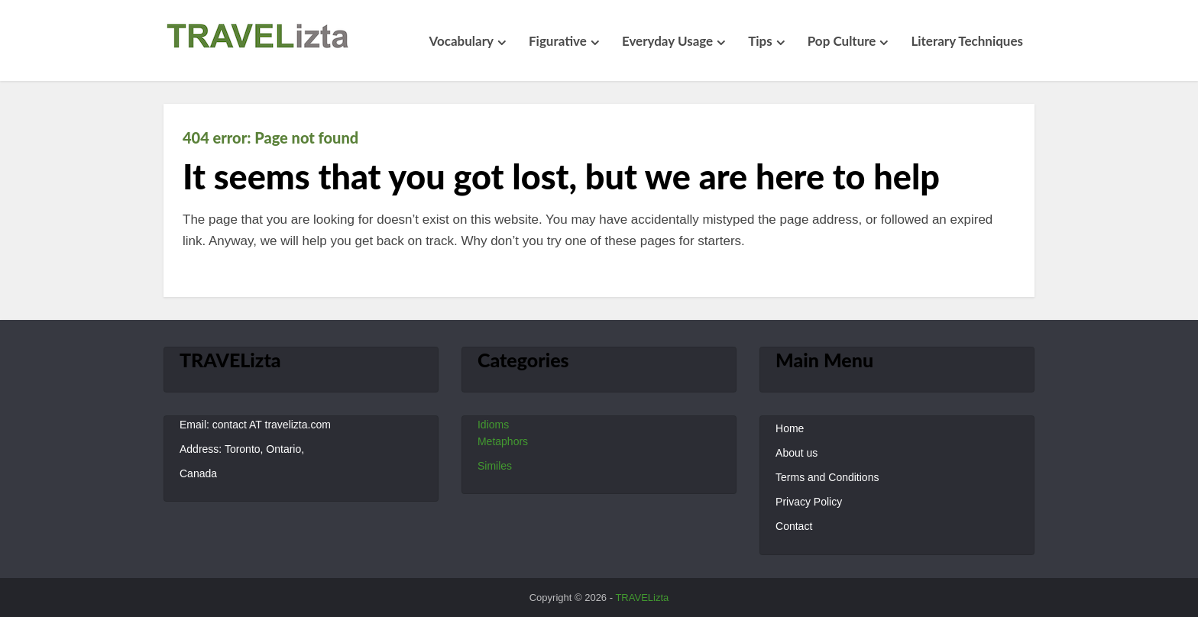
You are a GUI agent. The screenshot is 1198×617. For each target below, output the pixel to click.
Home (789, 428)
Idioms (493, 424)
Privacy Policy (808, 502)
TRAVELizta (642, 597)
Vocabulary (461, 41)
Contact (793, 526)
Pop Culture (842, 41)
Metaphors (503, 441)
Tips (760, 41)
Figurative (558, 41)
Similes (495, 466)
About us (796, 453)
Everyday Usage (667, 41)
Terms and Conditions (827, 477)
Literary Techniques (967, 41)
